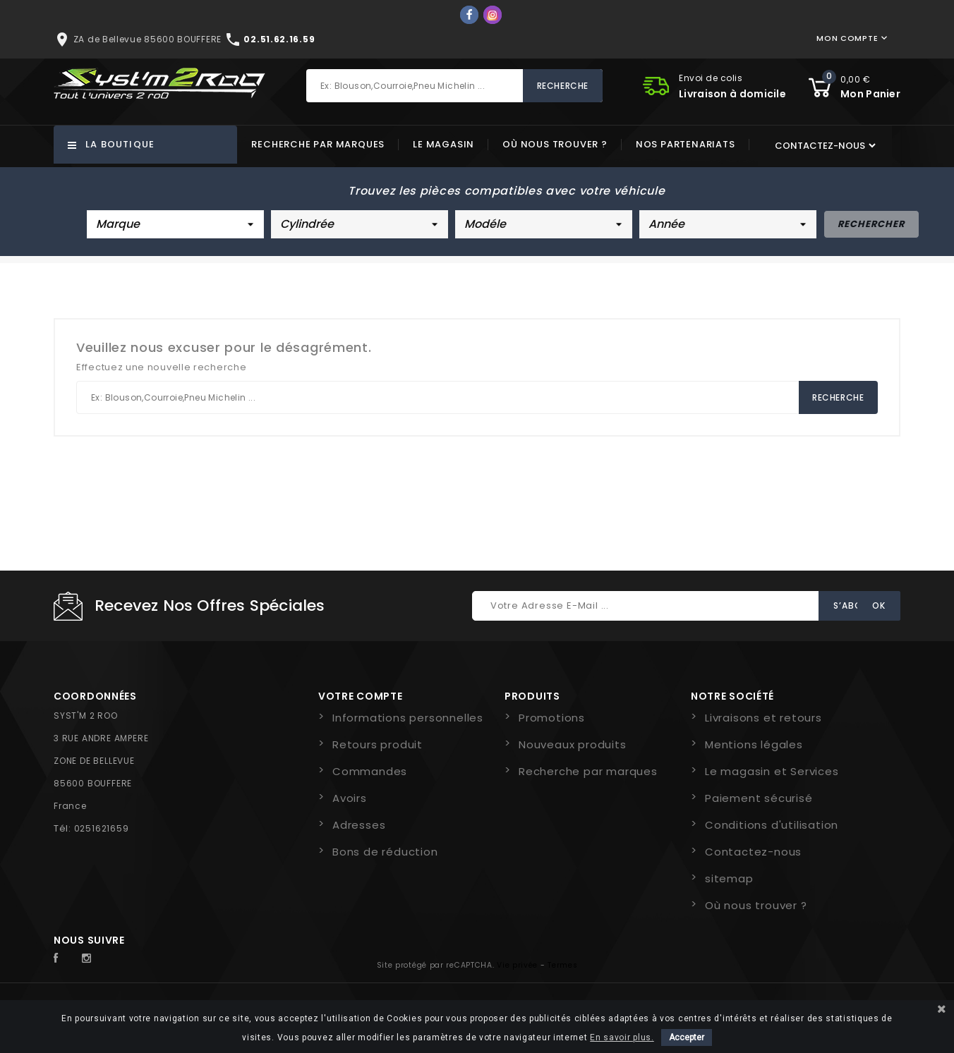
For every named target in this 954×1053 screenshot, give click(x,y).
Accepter (686, 1037)
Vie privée (517, 965)
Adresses (358, 824)
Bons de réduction (385, 851)
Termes (562, 965)
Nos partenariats (685, 144)
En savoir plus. (622, 1037)
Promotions (552, 717)
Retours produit (377, 744)
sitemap (729, 878)
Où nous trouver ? (555, 144)
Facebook (63, 958)
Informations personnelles (407, 717)
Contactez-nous (753, 851)
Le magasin (443, 144)
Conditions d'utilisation (771, 824)
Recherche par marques (318, 144)
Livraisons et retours (763, 717)
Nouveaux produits (573, 744)
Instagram (90, 958)
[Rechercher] (454, 85)
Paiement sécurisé (759, 798)
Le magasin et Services (772, 771)
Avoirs (349, 798)
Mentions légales (754, 744)
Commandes (369, 771)
